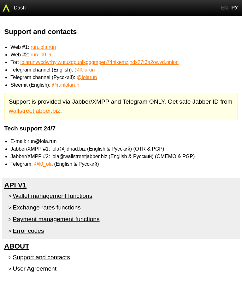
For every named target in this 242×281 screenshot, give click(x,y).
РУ (234, 7)
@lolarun (87, 77)
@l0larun (84, 69)
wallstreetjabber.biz (34, 110)
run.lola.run (43, 47)
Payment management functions (56, 219)
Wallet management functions (52, 195)
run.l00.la (41, 54)
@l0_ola (43, 164)
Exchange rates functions (46, 207)
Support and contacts (41, 257)
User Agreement (34, 268)
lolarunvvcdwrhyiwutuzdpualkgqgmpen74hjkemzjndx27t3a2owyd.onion (99, 62)
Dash (20, 7)
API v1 (15, 185)
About (16, 246)
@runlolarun (65, 85)
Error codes (28, 230)
